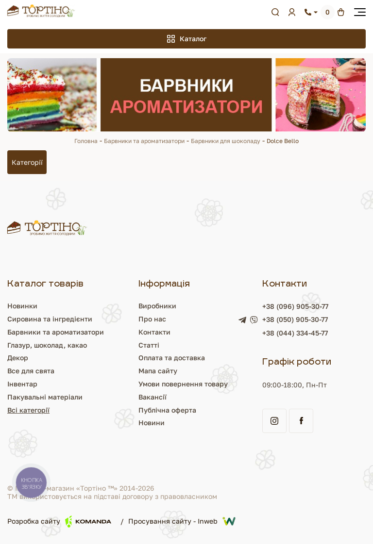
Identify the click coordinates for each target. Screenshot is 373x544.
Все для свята (30, 371)
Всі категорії (28, 410)
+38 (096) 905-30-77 (295, 306)
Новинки (22, 306)
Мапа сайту (157, 371)
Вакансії (152, 397)
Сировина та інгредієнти (49, 319)
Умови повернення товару (183, 384)
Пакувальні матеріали (45, 397)
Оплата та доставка (171, 357)
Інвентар (22, 384)
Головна (86, 140)
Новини (151, 422)
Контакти (154, 332)
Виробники (157, 306)
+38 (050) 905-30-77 (295, 319)
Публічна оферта (167, 410)
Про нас (152, 319)
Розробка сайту (59, 521)
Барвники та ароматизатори (144, 140)
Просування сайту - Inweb (182, 521)
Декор (17, 357)
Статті (148, 345)
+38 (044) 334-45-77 (295, 333)
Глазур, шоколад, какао (47, 345)
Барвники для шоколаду (225, 140)
